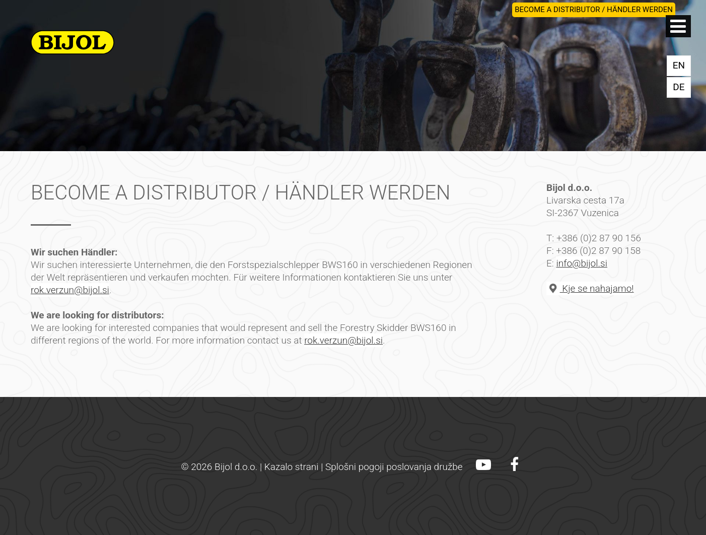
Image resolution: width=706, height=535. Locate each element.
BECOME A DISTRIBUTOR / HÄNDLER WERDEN (594, 9)
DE (678, 87)
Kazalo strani (291, 467)
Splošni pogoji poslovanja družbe (394, 467)
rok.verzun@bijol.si (70, 290)
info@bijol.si (581, 263)
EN (679, 65)
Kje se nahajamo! (590, 288)
